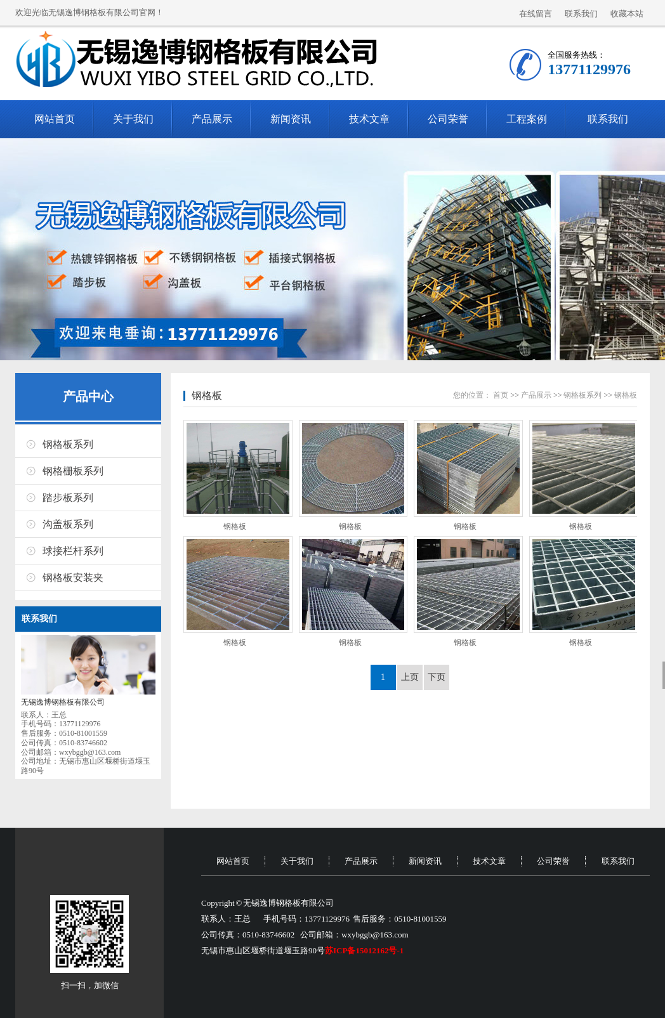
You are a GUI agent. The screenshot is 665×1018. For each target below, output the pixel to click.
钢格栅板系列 (73, 471)
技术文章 (369, 119)
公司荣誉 (448, 119)
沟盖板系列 (68, 524)
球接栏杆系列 (73, 550)
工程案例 (526, 119)
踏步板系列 (68, 497)
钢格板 (207, 395)
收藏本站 (626, 13)
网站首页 (54, 119)
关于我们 (133, 119)
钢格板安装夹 (73, 577)
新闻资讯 (290, 119)
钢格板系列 (68, 444)
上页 (410, 677)
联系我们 (581, 13)
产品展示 (212, 119)
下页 (436, 677)
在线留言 (535, 13)
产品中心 (88, 396)
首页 (500, 395)
